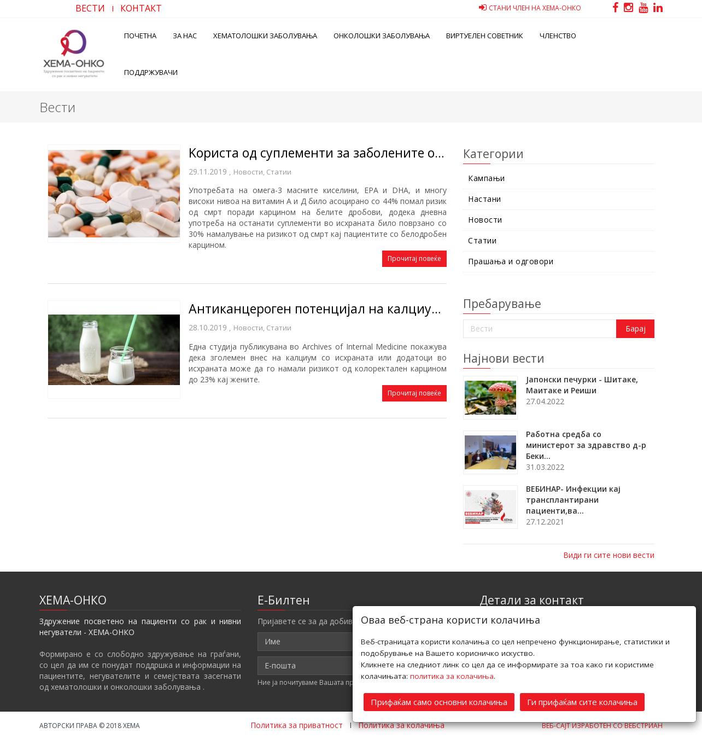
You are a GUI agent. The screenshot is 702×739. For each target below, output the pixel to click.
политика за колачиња (452, 676)
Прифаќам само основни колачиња (439, 701)
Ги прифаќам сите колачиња (582, 701)
